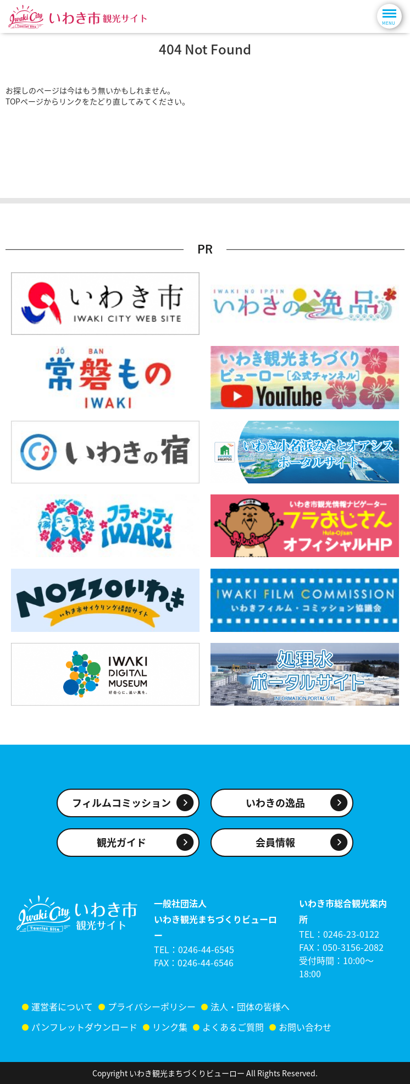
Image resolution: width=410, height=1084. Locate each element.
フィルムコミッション (121, 802)
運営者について (62, 1006)
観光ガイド (121, 842)
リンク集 (169, 1026)
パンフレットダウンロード (84, 1026)
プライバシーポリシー (152, 1006)
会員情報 (275, 842)
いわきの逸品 (275, 802)
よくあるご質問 (233, 1026)
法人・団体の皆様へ (250, 1006)
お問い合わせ (305, 1026)
